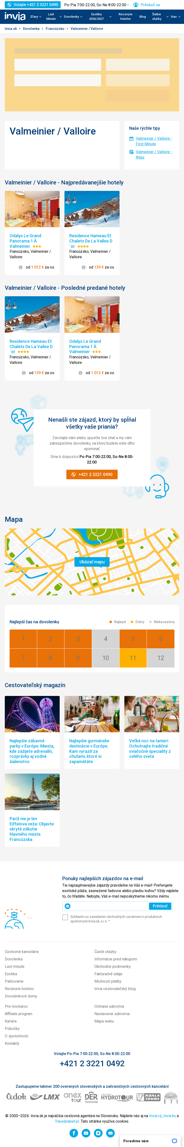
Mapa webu (104, 1021)
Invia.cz (155, 1116)
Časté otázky (105, 951)
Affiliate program (18, 1014)
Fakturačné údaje (108, 974)
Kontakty (12, 1043)
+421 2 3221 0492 (92, 1063)
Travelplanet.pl (67, 1121)
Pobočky (12, 1028)
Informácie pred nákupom (115, 959)
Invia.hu (169, 1116)
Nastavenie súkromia (112, 1014)
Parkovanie (14, 981)
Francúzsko (55, 29)
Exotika (11, 974)
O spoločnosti (16, 1036)
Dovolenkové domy (21, 996)
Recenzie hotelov (125, 16)
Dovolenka (31, 29)
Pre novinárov (16, 1006)
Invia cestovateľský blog (115, 988)
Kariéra (11, 1021)
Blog (142, 16)
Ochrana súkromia (109, 1006)
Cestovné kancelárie (22, 951)
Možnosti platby (107, 981)
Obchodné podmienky (112, 966)
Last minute (14, 966)
